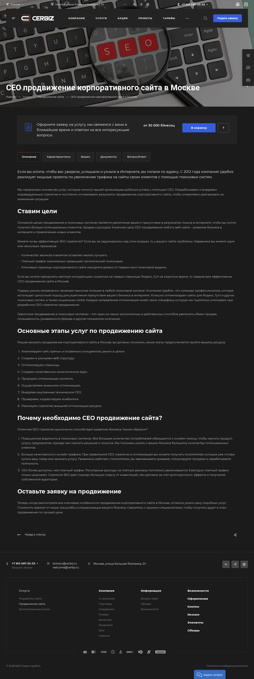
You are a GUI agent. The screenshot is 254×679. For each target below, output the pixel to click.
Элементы (195, 622)
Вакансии (105, 619)
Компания (106, 590)
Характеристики (59, 156)
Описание (29, 156)
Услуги (24, 590)
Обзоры (146, 603)
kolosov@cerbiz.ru (65, 563)
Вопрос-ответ (149, 598)
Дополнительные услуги (34, 609)
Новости (104, 635)
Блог (102, 630)
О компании (107, 598)
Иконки (193, 614)
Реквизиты (106, 625)
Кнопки (193, 606)
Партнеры (105, 603)
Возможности (149, 609)
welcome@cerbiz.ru (66, 567)
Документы (108, 156)
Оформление (197, 598)
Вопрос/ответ (136, 156)
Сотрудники (106, 609)
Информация (151, 590)
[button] (210, 674)
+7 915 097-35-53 (193, 4)
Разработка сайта (30, 598)
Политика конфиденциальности (227, 665)
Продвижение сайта (32, 603)
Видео (85, 156)
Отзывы (104, 614)
